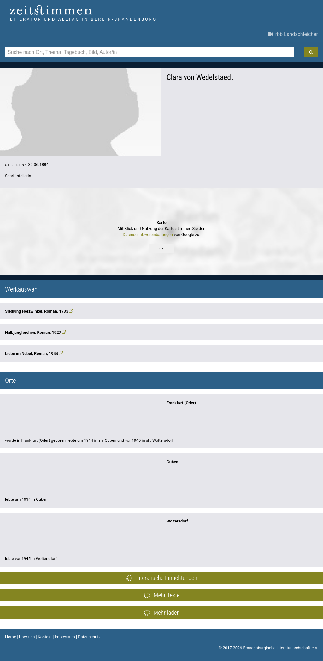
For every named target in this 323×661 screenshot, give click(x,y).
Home (10, 636)
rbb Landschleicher (293, 34)
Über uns (27, 636)
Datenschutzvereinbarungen (148, 234)
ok (161, 248)
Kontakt (45, 636)
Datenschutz (89, 636)
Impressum (65, 636)
